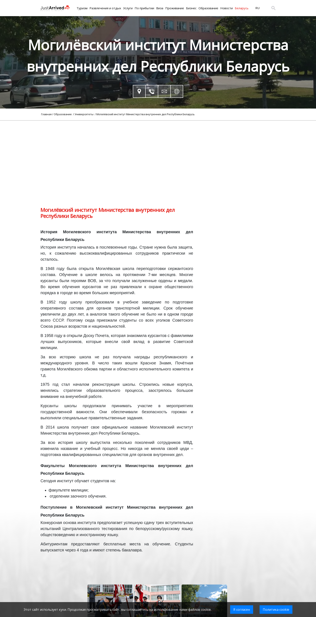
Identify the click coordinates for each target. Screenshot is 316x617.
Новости (226, 8)
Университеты (84, 114)
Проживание (174, 8)
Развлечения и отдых (105, 8)
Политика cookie (276, 609)
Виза (159, 8)
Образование (208, 8)
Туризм (82, 8)
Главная (46, 114)
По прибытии (144, 8)
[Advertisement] (158, 149)
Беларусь (241, 8)
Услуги (128, 8)
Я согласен (241, 609)
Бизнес (191, 8)
